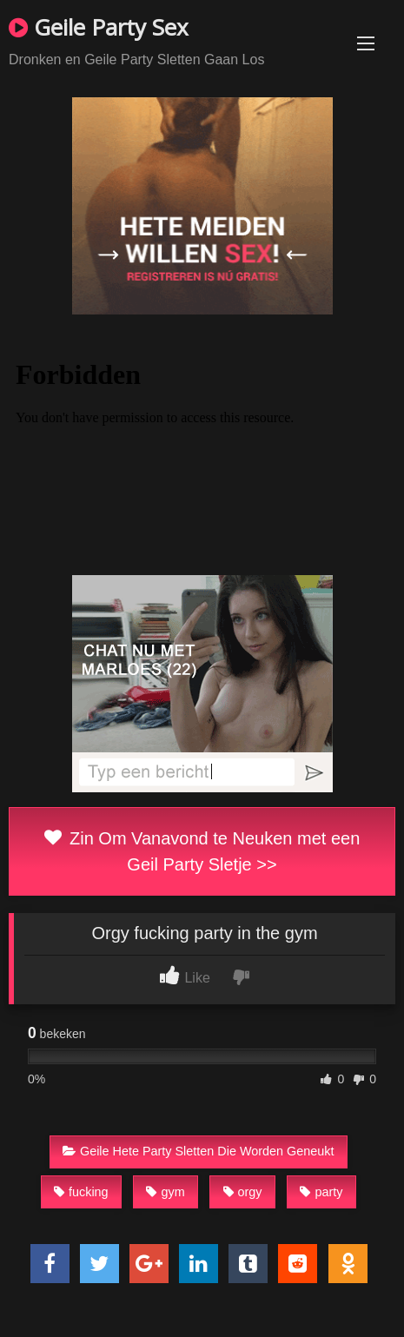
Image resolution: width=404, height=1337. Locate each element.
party (321, 1192)
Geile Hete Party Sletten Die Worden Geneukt (198, 1151)
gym (165, 1192)
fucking (81, 1192)
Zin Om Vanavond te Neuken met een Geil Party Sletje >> (202, 851)
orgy (242, 1192)
